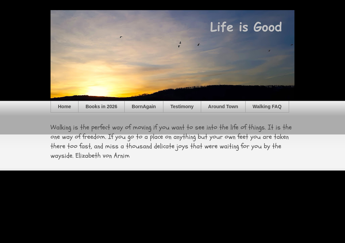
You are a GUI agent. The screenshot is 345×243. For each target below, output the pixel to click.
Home (64, 106)
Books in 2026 (101, 106)
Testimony (182, 106)
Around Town (223, 106)
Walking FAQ (267, 106)
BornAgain (144, 106)
